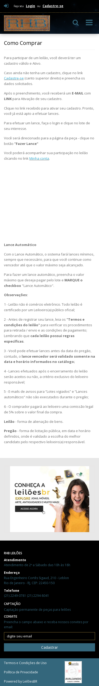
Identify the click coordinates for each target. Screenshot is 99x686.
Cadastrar (49, 647)
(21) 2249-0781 (15, 595)
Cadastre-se (14, 78)
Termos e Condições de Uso (25, 663)
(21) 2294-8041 (38, 595)
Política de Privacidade (21, 672)
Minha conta (39, 158)
